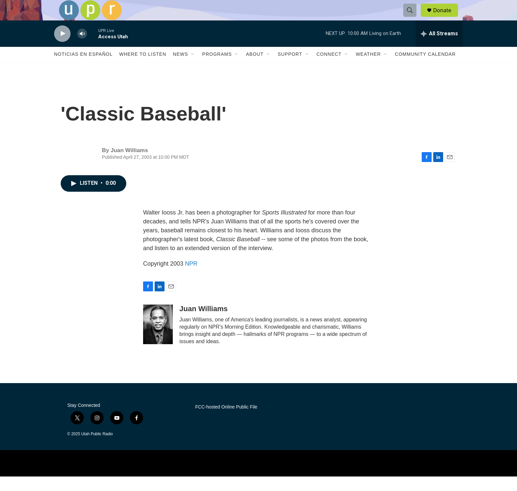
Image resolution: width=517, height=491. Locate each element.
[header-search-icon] (412, 17)
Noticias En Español (83, 68)
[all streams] (439, 48)
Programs (217, 68)
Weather (368, 68)
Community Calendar (425, 68)
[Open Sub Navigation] (193, 68)
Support (290, 68)
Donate (446, 17)
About (254, 68)
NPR (191, 278)
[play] (62, 48)
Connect (329, 68)
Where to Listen (142, 68)
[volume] (82, 48)
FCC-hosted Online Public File (226, 421)
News (180, 68)
